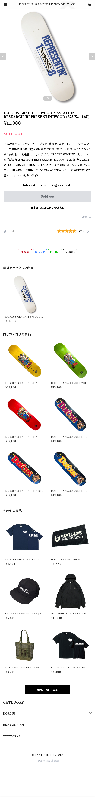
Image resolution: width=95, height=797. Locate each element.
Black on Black (14, 725)
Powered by (47, 761)
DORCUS (9, 713)
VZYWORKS (11, 736)
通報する (86, 217)
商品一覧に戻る (48, 690)
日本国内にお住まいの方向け (48, 207)
